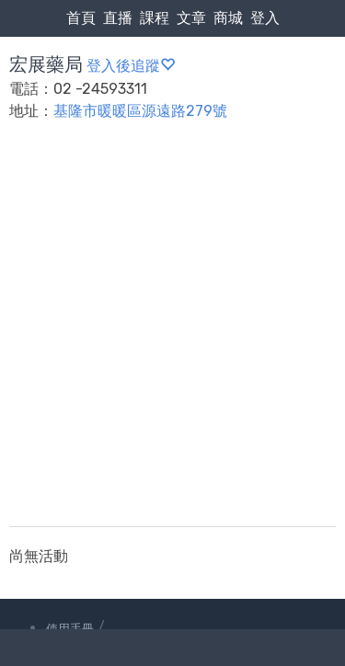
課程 (154, 18)
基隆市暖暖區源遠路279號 (140, 111)
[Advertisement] (172, 335)
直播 (117, 18)
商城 (228, 18)
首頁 (81, 18)
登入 (265, 18)
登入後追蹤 (130, 66)
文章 (191, 18)
